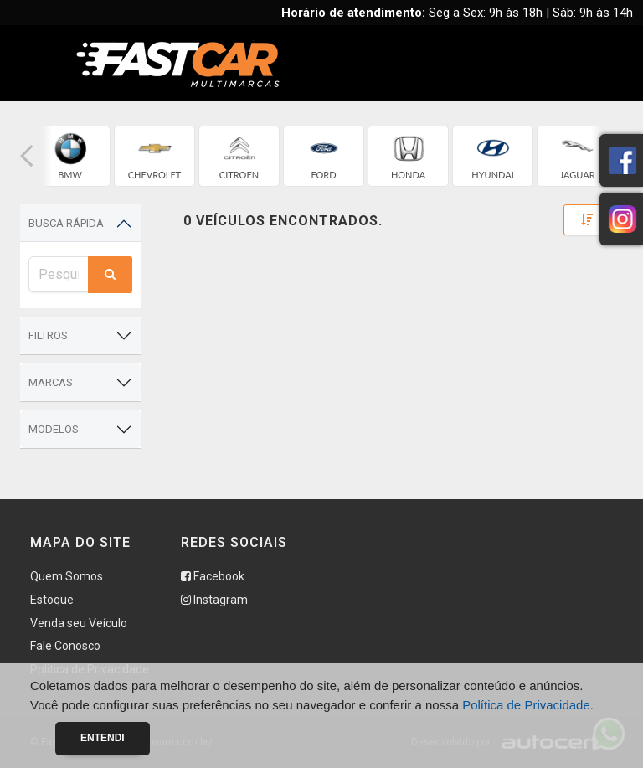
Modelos (53, 429)
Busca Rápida (66, 223)
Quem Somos (66, 576)
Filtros (48, 335)
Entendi (102, 738)
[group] (70, 156)
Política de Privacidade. (528, 705)
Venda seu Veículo (78, 623)
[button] (27, 156)
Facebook (212, 576)
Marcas (50, 382)
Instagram (214, 599)
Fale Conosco (65, 645)
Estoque (52, 599)
